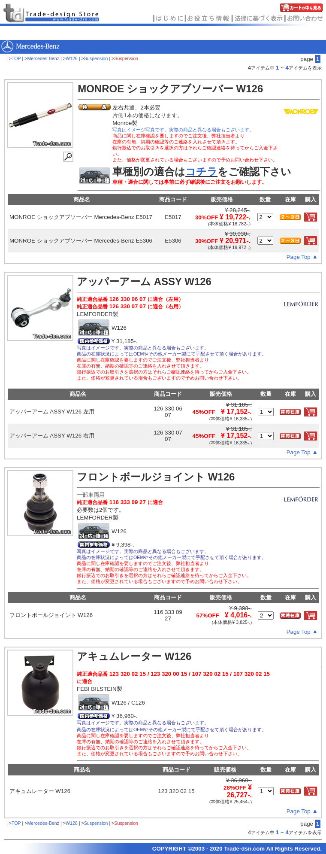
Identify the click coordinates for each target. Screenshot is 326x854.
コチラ (201, 171)
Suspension (96, 58)
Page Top (299, 257)
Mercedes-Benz (43, 58)
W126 (72, 58)
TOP (16, 58)
